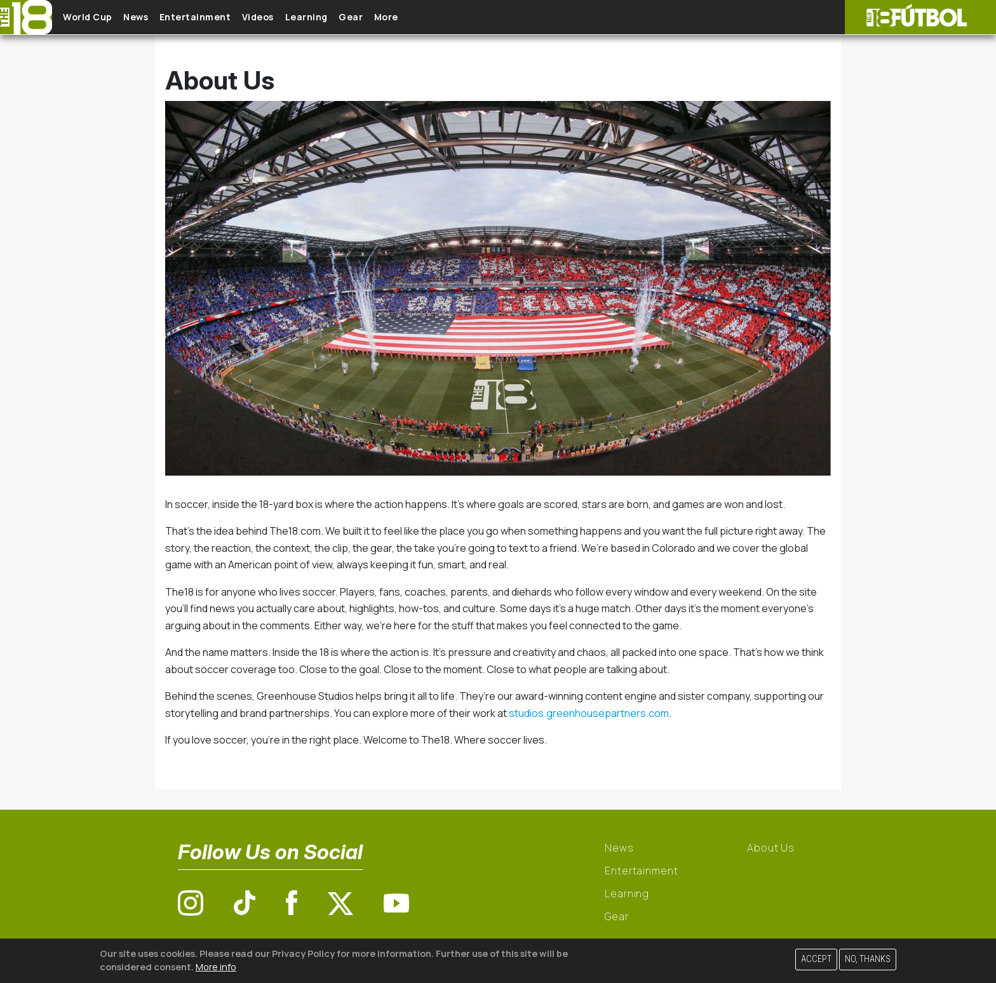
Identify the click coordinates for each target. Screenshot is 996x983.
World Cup (97, 17)
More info (216, 967)
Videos (295, 17)
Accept (816, 959)
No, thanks (868, 959)
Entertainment (223, 17)
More (450, 17)
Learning (352, 17)
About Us (771, 848)
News (154, 17)
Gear (406, 17)
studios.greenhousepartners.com (589, 713)
